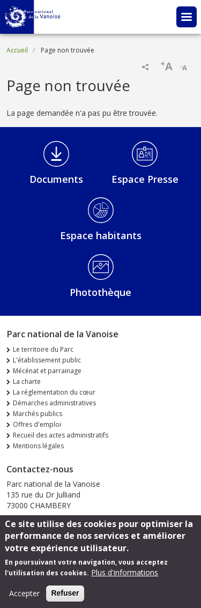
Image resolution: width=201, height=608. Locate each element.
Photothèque (100, 292)
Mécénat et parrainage (47, 370)
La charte (27, 381)
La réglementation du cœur (54, 392)
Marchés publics (37, 413)
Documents (56, 179)
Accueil (17, 50)
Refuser (65, 598)
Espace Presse (144, 179)
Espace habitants (101, 235)
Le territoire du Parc (43, 349)
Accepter (24, 598)
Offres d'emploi (37, 424)
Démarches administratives (54, 402)
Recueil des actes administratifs (60, 435)
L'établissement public (47, 360)
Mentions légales (38, 445)
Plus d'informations (124, 577)
